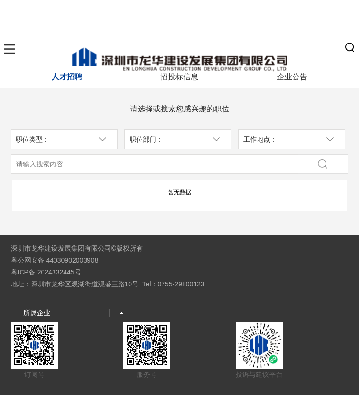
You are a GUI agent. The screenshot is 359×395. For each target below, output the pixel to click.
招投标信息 (179, 77)
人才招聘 (67, 77)
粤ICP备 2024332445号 (46, 272)
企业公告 (292, 77)
